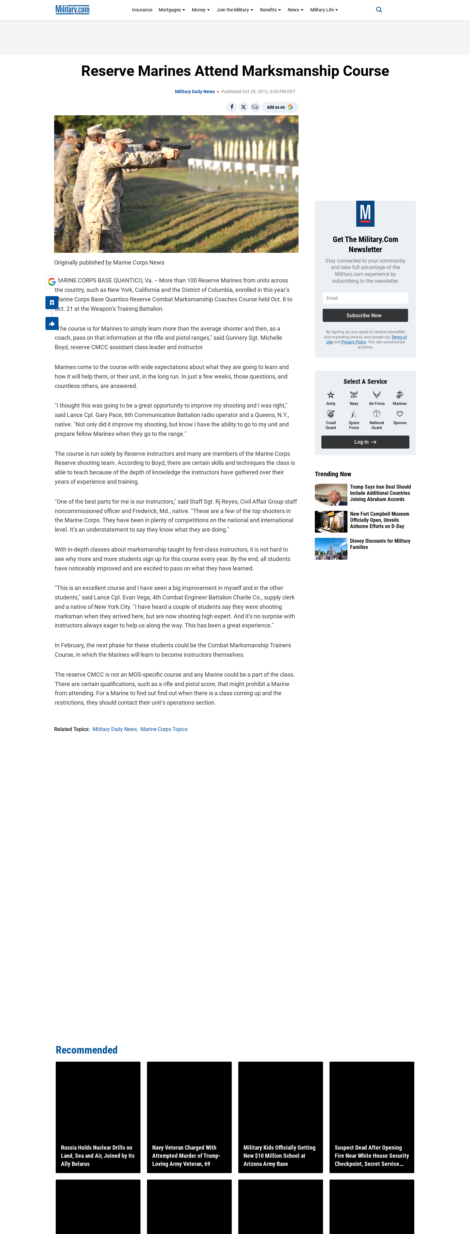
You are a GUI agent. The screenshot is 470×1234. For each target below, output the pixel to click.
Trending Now (333, 474)
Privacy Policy (354, 342)
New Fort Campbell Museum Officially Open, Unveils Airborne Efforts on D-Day (379, 520)
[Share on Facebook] (232, 107)
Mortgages (172, 9)
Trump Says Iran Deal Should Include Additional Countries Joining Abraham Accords (380, 493)
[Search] (376, 10)
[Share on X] (243, 107)
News (296, 9)
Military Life (324, 9)
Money (201, 9)
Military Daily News (195, 91)
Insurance (142, 9)
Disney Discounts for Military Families (380, 544)
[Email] (255, 107)
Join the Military (235, 9)
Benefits (270, 9)
